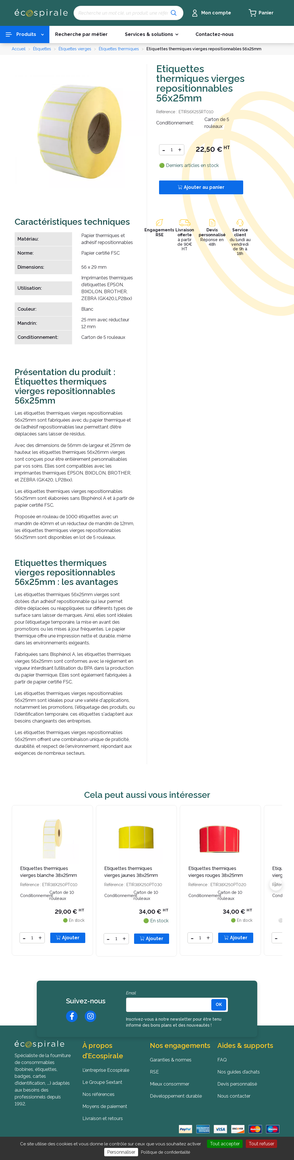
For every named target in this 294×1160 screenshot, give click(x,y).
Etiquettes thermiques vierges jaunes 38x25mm (131, 872)
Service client (240, 232)
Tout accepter (225, 1143)
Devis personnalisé (212, 232)
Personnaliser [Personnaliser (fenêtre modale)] (121, 1152)
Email (131, 993)
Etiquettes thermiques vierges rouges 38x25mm (215, 872)
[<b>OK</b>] (218, 1005)
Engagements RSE (159, 232)
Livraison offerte (184, 232)
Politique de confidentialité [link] (165, 1152)
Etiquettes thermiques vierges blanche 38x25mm (48, 872)
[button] (151, 35)
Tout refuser (261, 1143)
